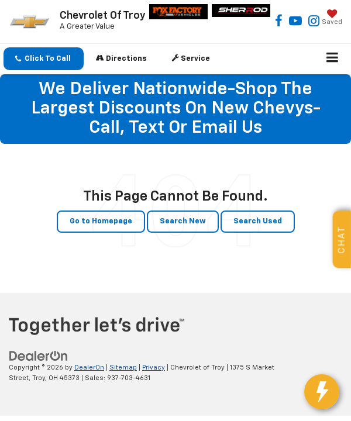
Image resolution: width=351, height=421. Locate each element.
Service (191, 58)
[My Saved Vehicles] (332, 18)
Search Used (257, 221)
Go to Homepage (101, 221)
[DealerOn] (38, 356)
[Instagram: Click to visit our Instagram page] (314, 22)
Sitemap (123, 367)
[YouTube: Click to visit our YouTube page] (295, 22)
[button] (44, 58)
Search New (183, 221)
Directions (121, 58)
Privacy (153, 367)
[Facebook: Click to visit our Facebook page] (279, 22)
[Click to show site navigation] (332, 59)
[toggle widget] (326, 397)
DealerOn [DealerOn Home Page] (89, 367)
